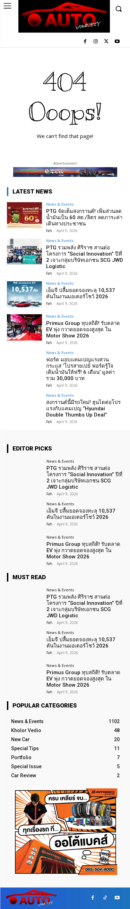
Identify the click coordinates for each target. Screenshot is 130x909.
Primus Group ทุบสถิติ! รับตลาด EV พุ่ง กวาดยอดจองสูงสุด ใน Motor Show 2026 (83, 329)
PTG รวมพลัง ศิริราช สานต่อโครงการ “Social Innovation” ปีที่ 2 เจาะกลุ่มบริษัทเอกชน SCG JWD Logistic (84, 257)
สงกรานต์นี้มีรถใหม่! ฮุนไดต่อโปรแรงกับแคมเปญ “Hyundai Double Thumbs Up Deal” (83, 408)
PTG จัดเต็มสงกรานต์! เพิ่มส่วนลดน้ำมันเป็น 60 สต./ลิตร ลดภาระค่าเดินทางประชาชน (84, 217)
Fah (49, 230)
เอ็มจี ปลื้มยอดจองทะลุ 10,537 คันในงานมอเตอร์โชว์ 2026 (80, 293)
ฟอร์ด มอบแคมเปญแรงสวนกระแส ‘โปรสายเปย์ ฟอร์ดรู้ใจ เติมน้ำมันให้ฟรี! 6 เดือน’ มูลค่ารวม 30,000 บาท (80, 369)
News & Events (59, 204)
